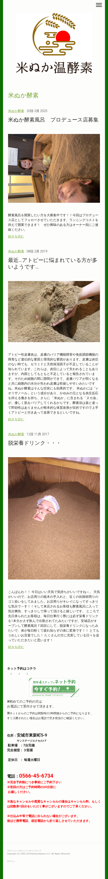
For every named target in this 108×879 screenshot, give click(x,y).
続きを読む (16, 236)
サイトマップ (35, 850)
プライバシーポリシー (17, 850)
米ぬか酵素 (16, 111)
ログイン (11, 861)
